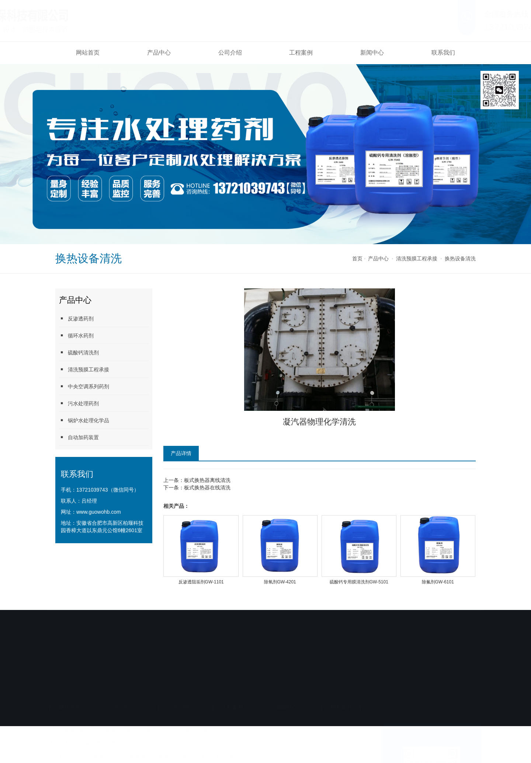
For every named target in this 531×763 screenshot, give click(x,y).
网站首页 (88, 52)
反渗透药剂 (76, 318)
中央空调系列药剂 (84, 386)
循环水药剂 (76, 335)
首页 (357, 258)
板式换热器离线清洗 (207, 480)
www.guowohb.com (98, 512)
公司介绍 (230, 52)
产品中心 (159, 52)
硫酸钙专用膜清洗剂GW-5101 (359, 582)
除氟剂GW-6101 (438, 582)
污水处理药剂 (79, 403)
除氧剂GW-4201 (280, 582)
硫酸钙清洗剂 (79, 352)
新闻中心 (372, 52)
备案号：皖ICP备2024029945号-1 (220, 683)
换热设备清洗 (460, 258)
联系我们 (443, 52)
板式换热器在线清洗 (207, 487)
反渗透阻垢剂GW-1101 (201, 582)
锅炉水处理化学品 (84, 420)
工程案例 (301, 52)
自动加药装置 (79, 437)
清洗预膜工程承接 (416, 258)
